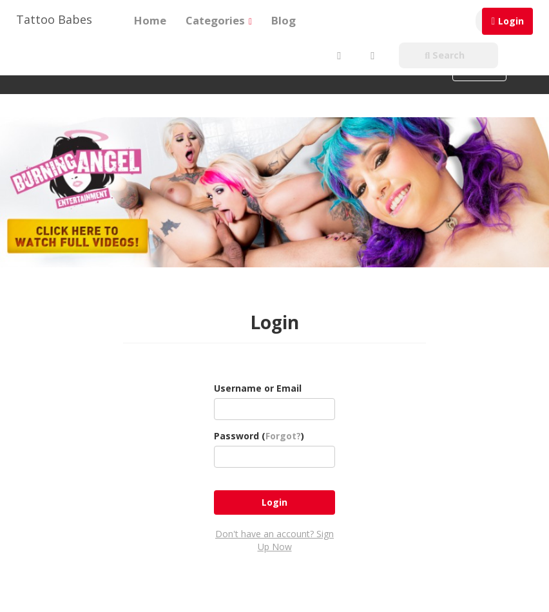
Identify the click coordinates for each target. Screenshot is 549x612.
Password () (259, 436)
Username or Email (258, 388)
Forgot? (283, 436)
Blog (283, 20)
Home (150, 20)
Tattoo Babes (54, 19)
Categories (219, 20)
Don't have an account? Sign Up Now (274, 540)
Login (511, 21)
